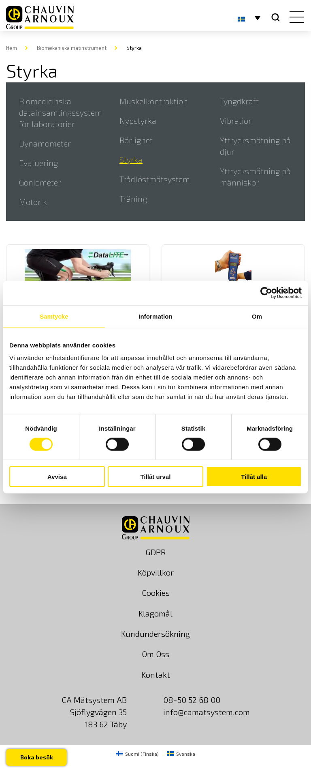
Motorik (33, 202)
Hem (11, 48)
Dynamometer (45, 143)
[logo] (40, 17)
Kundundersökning (155, 633)
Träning (133, 198)
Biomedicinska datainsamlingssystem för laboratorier (60, 112)
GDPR (155, 552)
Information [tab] (155, 316)
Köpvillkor (156, 572)
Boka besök (37, 756)
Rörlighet (136, 140)
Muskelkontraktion (153, 101)
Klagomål (155, 613)
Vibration (236, 120)
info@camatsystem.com (206, 712)
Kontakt (155, 674)
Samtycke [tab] (54, 316)
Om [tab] (257, 316)
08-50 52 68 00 (191, 700)
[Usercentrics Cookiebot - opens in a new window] (266, 293)
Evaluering (38, 163)
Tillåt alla (254, 476)
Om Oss (155, 654)
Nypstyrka (137, 120)
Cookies (156, 592)
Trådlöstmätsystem (154, 179)
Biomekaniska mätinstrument (72, 48)
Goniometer (40, 182)
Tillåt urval (156, 476)
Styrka (131, 159)
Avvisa (57, 476)
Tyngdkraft (239, 101)
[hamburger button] (295, 18)
